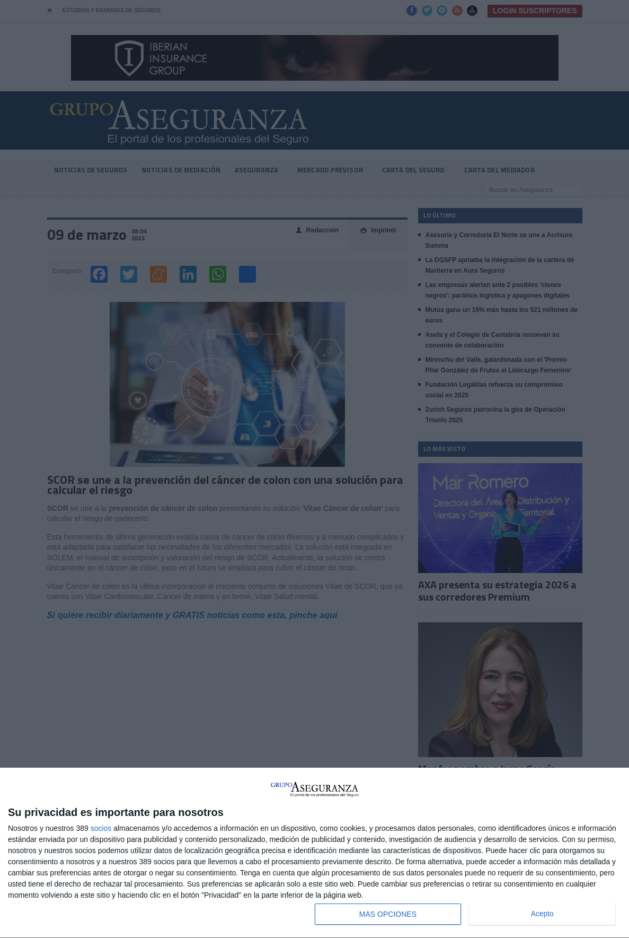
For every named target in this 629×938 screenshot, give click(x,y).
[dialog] (314, 853)
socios (101, 828)
